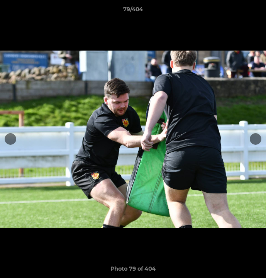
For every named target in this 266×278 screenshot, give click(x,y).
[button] (256, 11)
